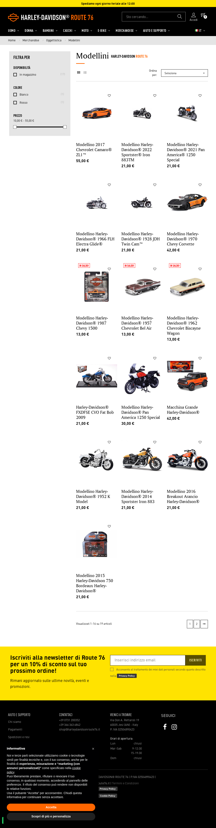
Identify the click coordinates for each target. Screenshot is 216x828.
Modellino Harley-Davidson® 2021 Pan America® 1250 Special (186, 152)
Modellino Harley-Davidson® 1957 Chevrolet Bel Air (137, 323)
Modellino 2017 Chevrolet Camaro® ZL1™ (94, 149)
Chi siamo (14, 722)
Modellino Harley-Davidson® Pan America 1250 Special (140, 412)
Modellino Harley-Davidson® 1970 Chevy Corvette (183, 239)
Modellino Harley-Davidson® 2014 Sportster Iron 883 (138, 496)
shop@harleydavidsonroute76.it (79, 729)
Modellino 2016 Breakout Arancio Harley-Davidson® (183, 496)
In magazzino (41, 74)
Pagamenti (15, 729)
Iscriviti (195, 660)
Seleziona (186, 73)
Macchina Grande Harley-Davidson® (183, 409)
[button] (93, 748)
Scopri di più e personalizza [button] (51, 816)
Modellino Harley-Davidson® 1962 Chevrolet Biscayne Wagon (184, 325)
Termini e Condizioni (125, 783)
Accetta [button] (51, 807)
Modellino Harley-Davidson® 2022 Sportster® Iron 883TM (137, 152)
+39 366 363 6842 (69, 724)
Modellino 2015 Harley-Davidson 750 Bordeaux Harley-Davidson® (94, 583)
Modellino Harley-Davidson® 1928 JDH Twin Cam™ (140, 239)
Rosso (41, 102)
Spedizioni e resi (19, 737)
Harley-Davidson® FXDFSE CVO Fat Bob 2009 (95, 412)
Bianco (41, 94)
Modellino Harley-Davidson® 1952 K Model (93, 496)
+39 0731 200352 (69, 720)
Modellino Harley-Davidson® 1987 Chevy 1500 (92, 323)
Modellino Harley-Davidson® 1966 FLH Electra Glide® (95, 239)
